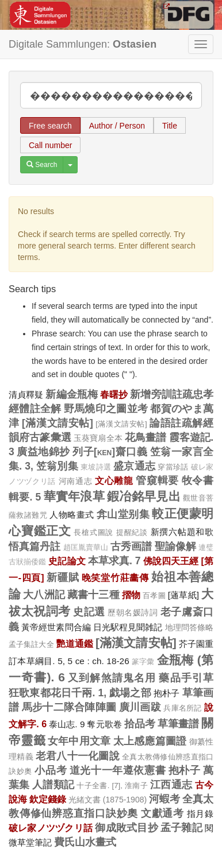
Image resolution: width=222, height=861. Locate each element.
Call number (50, 145)
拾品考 (139, 724)
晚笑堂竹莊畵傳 (115, 577)
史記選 (89, 612)
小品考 (51, 770)
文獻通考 (162, 813)
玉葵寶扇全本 (98, 438)
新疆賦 (63, 577)
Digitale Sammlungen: (82, 44)
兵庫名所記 (182, 708)
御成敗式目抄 (126, 827)
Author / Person (117, 125)
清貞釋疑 (26, 395)
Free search (50, 125)
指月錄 (200, 814)
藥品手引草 (186, 678)
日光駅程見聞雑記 (128, 627)
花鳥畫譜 (146, 437)
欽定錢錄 (47, 799)
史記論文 (66, 561)
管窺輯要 (157, 480)
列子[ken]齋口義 (109, 451)
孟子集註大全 (31, 644)
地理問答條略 (189, 627)
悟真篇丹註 (35, 546)
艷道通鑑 (74, 643)
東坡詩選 (96, 467)
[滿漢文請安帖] (57, 423)
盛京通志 (134, 466)
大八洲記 (44, 594)
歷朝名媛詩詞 (133, 612)
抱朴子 (167, 693)
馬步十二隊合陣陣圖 (69, 707)
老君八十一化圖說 (78, 756)
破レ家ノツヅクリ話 (51, 828)
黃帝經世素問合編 (56, 627)
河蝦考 (164, 799)
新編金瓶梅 (71, 394)
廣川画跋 (140, 707)
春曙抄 (114, 394)
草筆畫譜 (178, 724)
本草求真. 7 (114, 561)
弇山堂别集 (123, 514)
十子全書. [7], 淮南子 (112, 785)
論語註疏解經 (181, 423)
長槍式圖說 (93, 532)
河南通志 (76, 481)
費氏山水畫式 (85, 842)
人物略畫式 (71, 514)
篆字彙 (143, 662)
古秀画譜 (131, 546)
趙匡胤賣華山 (86, 548)
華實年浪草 (74, 496)
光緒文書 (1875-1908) (107, 799)
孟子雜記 (181, 827)
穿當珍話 (173, 467)
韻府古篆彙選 (40, 437)
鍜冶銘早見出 (144, 496)
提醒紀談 (132, 532)
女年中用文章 (79, 741)
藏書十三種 (93, 594)
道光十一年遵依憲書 (118, 770)
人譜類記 (53, 784)
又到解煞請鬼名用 (112, 678)
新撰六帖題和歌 (182, 532)
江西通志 (171, 784)
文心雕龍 (114, 480)
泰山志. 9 (67, 724)
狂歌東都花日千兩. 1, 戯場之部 (80, 693)
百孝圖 (154, 595)
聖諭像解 (175, 546)
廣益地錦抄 (43, 451)
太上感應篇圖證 (150, 741)
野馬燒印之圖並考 (106, 408)
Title (169, 125)
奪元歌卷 (104, 724)
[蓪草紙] (183, 595)
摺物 (131, 594)
